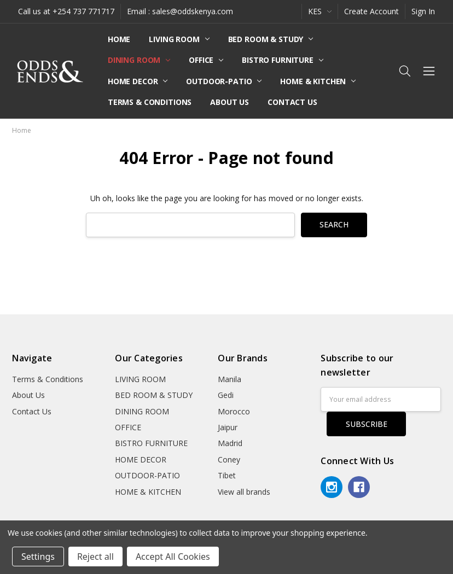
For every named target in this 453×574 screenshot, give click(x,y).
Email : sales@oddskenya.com (180, 11)
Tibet (227, 475)
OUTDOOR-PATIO (224, 81)
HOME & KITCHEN (318, 81)
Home (119, 39)
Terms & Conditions (149, 102)
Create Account (371, 11)
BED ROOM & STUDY (270, 39)
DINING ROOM (139, 60)
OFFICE (206, 60)
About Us (229, 102)
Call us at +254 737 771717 (66, 11)
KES (320, 11)
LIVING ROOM (179, 39)
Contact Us (292, 102)
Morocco (234, 411)
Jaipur (227, 427)
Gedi (226, 395)
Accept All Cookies (173, 556)
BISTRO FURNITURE (282, 60)
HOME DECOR (137, 81)
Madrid (230, 443)
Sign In (423, 11)
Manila (229, 379)
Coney (229, 459)
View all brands (244, 492)
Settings (38, 556)
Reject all (95, 556)
